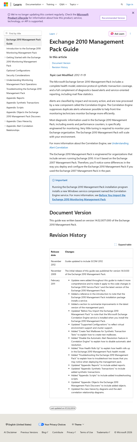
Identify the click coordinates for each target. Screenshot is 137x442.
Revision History (60, 67)
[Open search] (122, 4)
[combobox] (23, 33)
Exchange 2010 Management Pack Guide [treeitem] (23, 41)
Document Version (61, 63)
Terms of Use (86, 432)
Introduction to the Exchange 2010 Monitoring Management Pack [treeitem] (23, 50)
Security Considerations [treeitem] (18, 75)
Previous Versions (29, 432)
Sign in (129, 4)
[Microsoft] (6, 4)
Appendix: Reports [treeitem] (15, 97)
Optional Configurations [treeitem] (18, 70)
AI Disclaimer (10, 432)
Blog (44, 432)
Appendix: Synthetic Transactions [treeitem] (22, 102)
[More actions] (130, 33)
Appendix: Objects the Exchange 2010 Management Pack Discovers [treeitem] (23, 114)
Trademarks (102, 432)
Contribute (57, 432)
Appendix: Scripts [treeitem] (15, 107)
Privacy (70, 432)
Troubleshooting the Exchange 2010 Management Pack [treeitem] (24, 91)
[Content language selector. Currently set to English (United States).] (18, 424)
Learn (52, 33)
